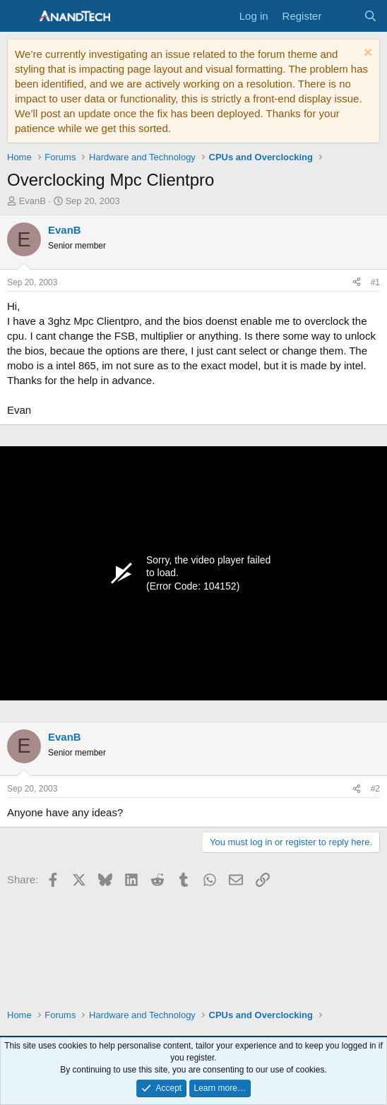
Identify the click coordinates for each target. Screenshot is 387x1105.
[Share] (356, 283)
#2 (375, 789)
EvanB (32, 201)
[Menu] (19, 16)
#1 (375, 282)
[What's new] (342, 16)
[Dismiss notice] (366, 54)
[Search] (370, 16)
